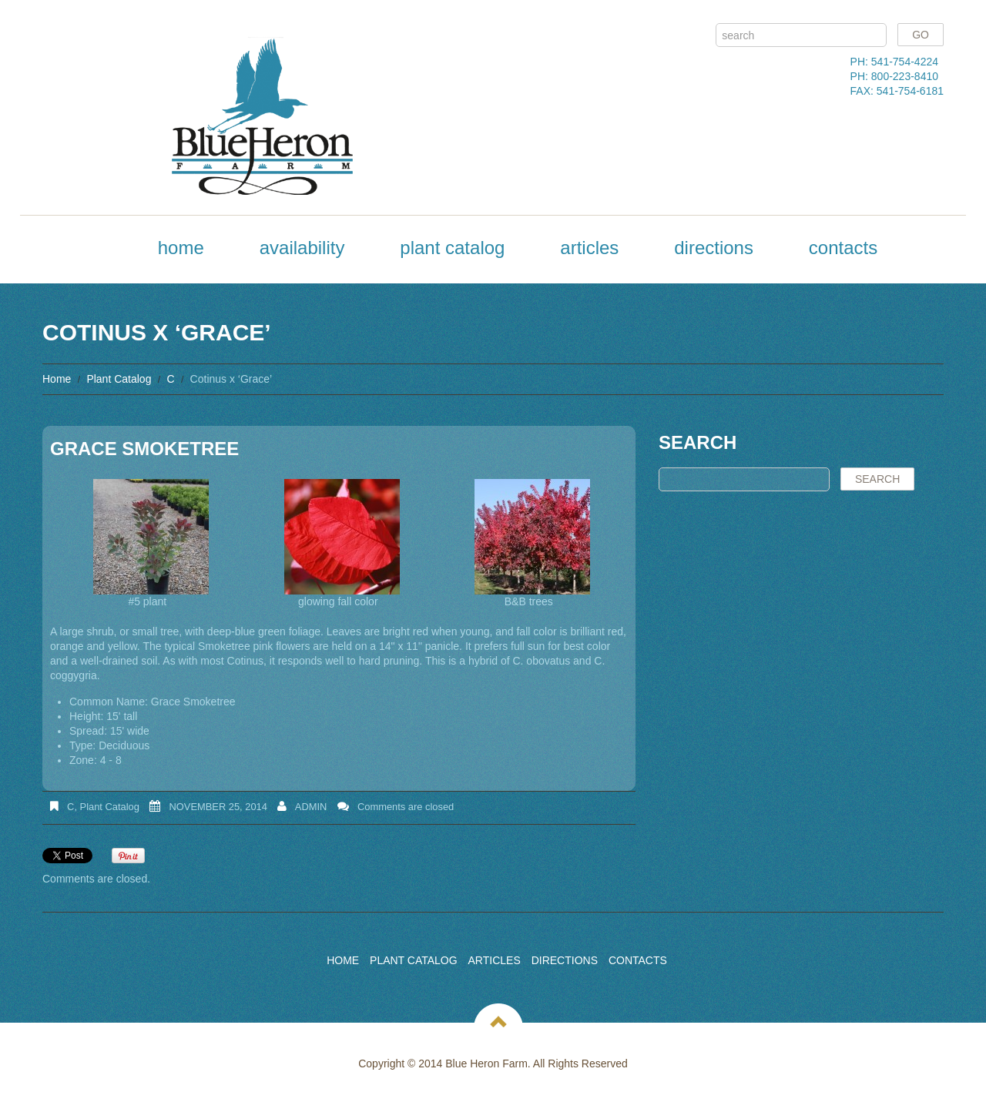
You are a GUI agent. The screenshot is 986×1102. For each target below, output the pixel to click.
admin (311, 806)
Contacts (843, 247)
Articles (589, 247)
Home (181, 247)
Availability (302, 247)
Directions (713, 247)
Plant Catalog (452, 247)
